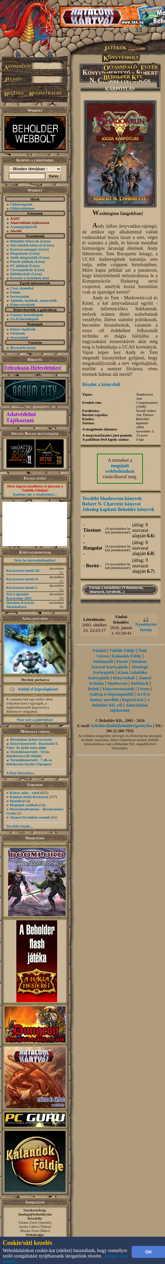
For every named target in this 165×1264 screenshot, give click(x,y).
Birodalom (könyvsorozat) (31, 739)
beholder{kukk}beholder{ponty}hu (121, 725)
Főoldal (99, 650)
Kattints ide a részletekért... (35, 494)
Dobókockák (20, 274)
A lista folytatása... (20, 773)
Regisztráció (132, 699)
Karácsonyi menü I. (22, 587)
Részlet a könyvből (101, 384)
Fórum (144, 688)
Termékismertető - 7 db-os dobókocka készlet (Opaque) (29, 762)
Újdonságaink (21, 204)
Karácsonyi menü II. (22, 579)
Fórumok (17, 333)
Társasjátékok (21, 270)
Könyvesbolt (124, 678)
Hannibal (17, 801)
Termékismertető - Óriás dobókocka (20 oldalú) (27, 754)
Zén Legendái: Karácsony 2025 (19, 596)
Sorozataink (20, 296)
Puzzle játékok (22, 261)
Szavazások (19, 337)
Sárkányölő (103, 661)
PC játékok (19, 266)
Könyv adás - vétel (24, 793)
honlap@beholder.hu (35, 1214)
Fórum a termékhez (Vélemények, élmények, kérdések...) (116, 589)
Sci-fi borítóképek (24, 319)
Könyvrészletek (22, 304)
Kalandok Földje (126, 656)
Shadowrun (117, 683)
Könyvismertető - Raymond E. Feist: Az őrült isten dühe (32, 745)
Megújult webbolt (24, 805)
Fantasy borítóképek (26, 315)
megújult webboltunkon (120, 468)
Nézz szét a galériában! (35, 720)
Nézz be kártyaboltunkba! (35, 560)
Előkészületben (22, 208)
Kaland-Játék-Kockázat (29, 797)
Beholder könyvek (24, 241)
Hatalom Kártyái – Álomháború (21, 604)
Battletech (140, 683)
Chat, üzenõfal (21, 288)
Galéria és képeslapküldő (111, 694)
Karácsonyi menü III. (23, 570)
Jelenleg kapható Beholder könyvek (118, 509)
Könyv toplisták (23, 329)
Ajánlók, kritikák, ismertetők (33, 300)
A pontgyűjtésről (23, 227)
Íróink (15, 292)
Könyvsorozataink (118, 688)
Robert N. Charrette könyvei (111, 504)
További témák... (19, 826)
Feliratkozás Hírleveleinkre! (33, 367)
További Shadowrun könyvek (112, 498)
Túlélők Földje (122, 650)
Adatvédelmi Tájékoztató (21, 417)
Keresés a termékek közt (29, 278)
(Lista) (45, 241)
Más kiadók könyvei (26, 245)
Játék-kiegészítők (24, 257)
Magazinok (19, 253)
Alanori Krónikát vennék (30, 817)
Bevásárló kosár (23, 347)
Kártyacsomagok (23, 249)
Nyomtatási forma (146, 627)
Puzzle (122, 661)
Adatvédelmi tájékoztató (129, 708)
